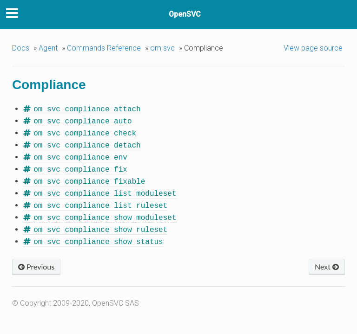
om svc (162, 48)
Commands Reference (104, 48)
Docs (20, 48)
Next (327, 261)
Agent (48, 48)
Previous (36, 261)
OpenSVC (185, 14)
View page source (313, 48)
